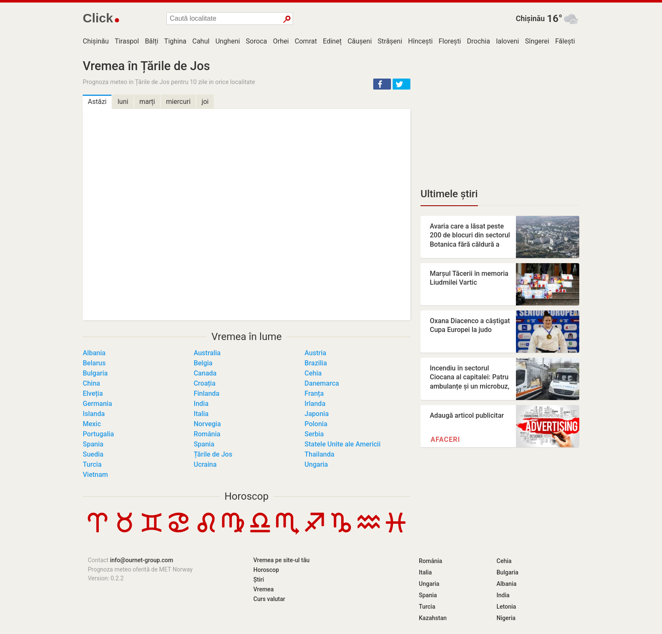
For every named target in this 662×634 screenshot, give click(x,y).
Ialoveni (507, 41)
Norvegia (207, 424)
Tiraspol (127, 41)
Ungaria (316, 464)
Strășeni (390, 41)
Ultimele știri (449, 194)
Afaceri (445, 439)
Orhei (281, 41)
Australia (207, 353)
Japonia (316, 414)
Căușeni (359, 41)
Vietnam (95, 475)
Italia (201, 414)
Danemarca (321, 383)
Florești (450, 41)
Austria (315, 353)
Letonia (506, 606)
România (207, 434)
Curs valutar (269, 599)
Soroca (256, 41)
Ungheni (227, 41)
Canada (205, 373)
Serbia (314, 434)
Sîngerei (537, 41)
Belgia (203, 363)
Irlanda (314, 404)
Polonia (315, 424)
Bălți (151, 41)
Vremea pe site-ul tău (281, 560)
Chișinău (530, 18)
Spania (93, 444)
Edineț (332, 41)
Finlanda (207, 393)
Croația (205, 383)
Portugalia (98, 434)
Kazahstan (433, 618)
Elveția (93, 393)
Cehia (313, 373)
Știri (258, 579)
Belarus (94, 363)
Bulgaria (95, 373)
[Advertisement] (500, 118)
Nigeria (505, 618)
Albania (94, 353)
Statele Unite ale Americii (342, 444)
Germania (97, 404)
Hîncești (420, 41)
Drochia (478, 41)
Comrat (306, 41)
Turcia (92, 464)
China (91, 383)
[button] (382, 84)
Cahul (201, 41)
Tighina (175, 41)
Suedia (93, 454)
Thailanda (319, 454)
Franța (313, 393)
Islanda (94, 414)
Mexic (92, 424)
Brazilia (315, 363)
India (201, 404)
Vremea (263, 589)
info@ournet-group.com (141, 560)
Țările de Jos (213, 454)
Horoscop (247, 496)
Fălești (565, 41)
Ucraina (205, 464)
